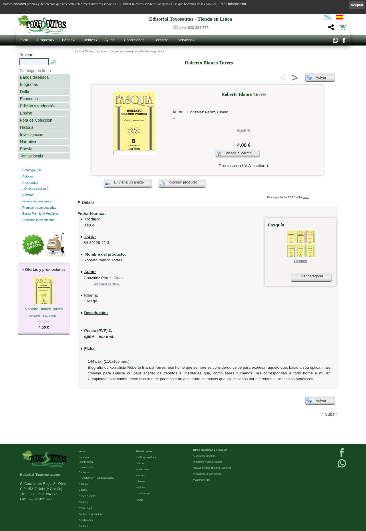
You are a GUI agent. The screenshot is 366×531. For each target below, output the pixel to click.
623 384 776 (193, 27)
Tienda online (144, 451)
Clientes (88, 40)
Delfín (25, 91)
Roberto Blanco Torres (44, 309)
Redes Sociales (88, 495)
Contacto (161, 40)
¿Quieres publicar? (35, 188)
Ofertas (140, 463)
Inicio (23, 40)
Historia (26, 127)
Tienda (66, 40)
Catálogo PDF (32, 170)
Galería (83, 489)
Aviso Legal (85, 507)
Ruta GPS (87, 467)
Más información (233, 4)
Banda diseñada (34, 77)
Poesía (26, 149)
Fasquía (131, 51)
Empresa (44, 40)
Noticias (27, 195)
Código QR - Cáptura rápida (97, 477)
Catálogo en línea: (35, 70)
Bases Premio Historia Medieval (212, 467)
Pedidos (140, 487)
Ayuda (109, 40)
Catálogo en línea (96, 51)
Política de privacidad (91, 513)
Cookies (83, 525)
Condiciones (134, 40)
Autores (27, 176)
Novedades (30, 182)
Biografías (29, 84)
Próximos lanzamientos (38, 220)
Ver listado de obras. (107, 283)
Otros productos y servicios (210, 449)
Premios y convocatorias (39, 207)
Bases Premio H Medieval (40, 213)
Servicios (185, 40)
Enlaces (83, 501)
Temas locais (31, 156)
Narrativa (28, 141)
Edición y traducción (37, 106)
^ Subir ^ (330, 414)
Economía (29, 98)
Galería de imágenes (36, 201)
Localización (86, 461)
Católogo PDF (202, 479)
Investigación (31, 134)
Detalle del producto (153, 51)
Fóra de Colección (36, 120)
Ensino (26, 113)
